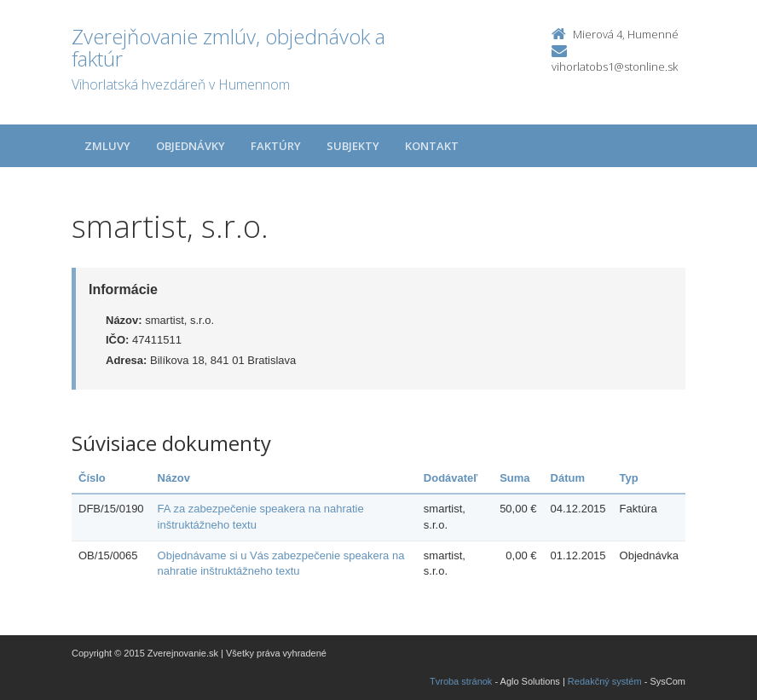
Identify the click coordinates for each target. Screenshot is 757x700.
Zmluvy (107, 145)
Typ (629, 477)
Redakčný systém (605, 681)
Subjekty (352, 145)
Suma (514, 477)
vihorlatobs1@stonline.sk (615, 66)
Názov (174, 477)
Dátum (568, 477)
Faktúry (276, 145)
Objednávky (190, 145)
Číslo (92, 477)
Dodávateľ (451, 477)
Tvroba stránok (461, 681)
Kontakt (432, 145)
